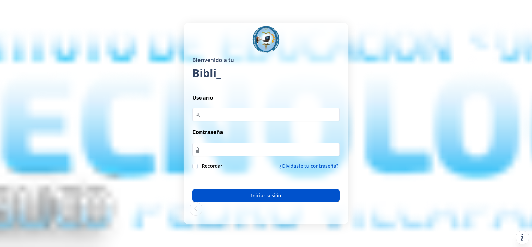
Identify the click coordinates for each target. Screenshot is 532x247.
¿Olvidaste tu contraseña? (308, 166)
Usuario (202, 98)
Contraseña (207, 132)
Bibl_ (205, 73)
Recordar (211, 166)
